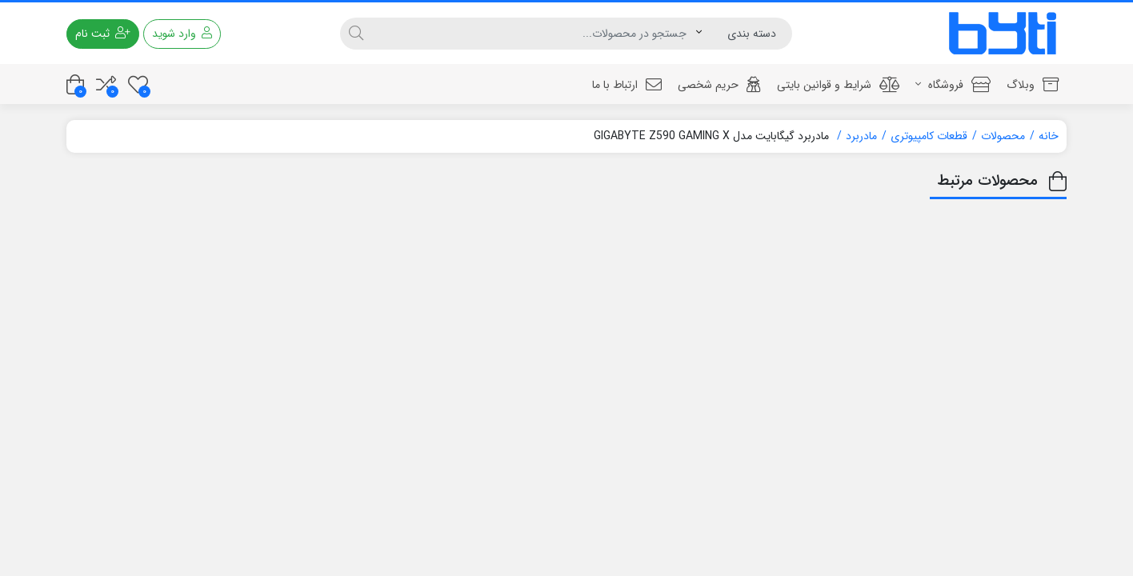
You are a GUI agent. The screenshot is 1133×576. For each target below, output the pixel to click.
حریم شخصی (719, 85)
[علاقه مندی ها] (138, 84)
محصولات (1003, 136)
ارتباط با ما (627, 85)
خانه (1049, 136)
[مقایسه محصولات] (106, 84)
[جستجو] (534, 34)
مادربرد (861, 136)
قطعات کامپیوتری (929, 136)
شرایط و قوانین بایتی (838, 85)
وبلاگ (1033, 85)
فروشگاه (953, 85)
